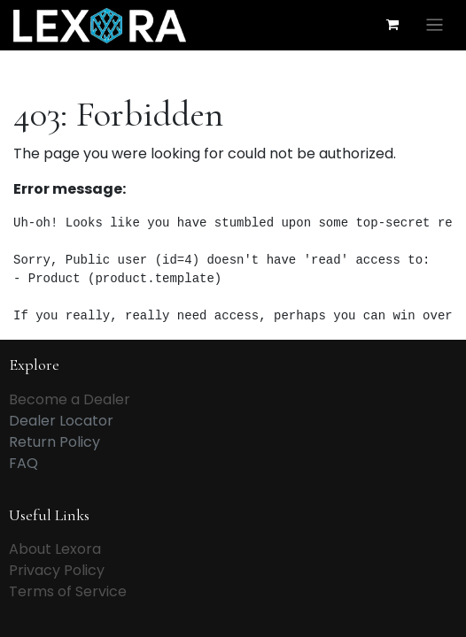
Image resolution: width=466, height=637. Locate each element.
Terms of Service (68, 591)
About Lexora (55, 549)
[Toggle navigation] (434, 25)
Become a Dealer (69, 399)
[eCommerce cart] (392, 25)
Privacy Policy (57, 570)
